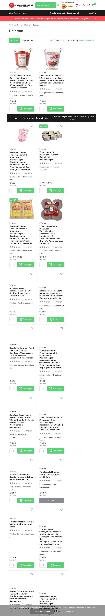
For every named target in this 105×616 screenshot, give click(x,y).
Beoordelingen (15, 560)
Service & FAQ (15, 530)
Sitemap (12, 567)
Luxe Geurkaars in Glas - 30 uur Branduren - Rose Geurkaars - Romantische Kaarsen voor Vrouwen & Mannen (51, 80)
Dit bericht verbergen (42, 611)
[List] (51, 40)
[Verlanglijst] (88, 5)
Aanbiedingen (20, 13)
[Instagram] (83, 502)
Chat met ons (38, 507)
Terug (12, 25)
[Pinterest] (87, 502)
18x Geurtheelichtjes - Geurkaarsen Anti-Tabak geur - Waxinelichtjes (21, 355)
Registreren (37, 530)
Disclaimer (13, 557)
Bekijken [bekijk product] (51, 379)
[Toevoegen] (25, 113)
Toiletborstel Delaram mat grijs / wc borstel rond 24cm (49, 352)
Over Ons (13, 570)
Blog (11, 13)
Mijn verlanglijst (39, 540)
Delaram (13, 72)
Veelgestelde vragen (41, 512)
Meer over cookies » (65, 611)
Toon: (56, 40)
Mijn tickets (37, 537)
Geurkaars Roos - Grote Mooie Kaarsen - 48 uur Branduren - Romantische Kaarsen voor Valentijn (51, 226)
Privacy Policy (15, 563)
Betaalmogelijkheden (18, 533)
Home (20, 25)
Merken (28, 25)
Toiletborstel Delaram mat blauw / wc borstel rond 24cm (80, 352)
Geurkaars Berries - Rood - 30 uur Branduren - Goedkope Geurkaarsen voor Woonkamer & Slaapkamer (51, 410)
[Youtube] (92, 502)
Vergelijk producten (40, 543)
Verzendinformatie (17, 537)
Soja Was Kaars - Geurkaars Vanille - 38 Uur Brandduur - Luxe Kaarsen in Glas (20, 223)
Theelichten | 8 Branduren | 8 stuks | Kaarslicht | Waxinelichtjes (19, 153)
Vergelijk (27, 91)
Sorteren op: (73, 40)
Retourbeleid (14, 540)
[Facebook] (78, 502)
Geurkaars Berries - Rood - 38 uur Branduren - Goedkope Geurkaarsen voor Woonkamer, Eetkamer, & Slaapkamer (81, 230)
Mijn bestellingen (39, 533)
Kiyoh (64, 510)
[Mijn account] (84, 5)
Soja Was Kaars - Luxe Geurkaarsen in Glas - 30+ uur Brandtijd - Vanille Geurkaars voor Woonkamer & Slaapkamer (51, 288)
